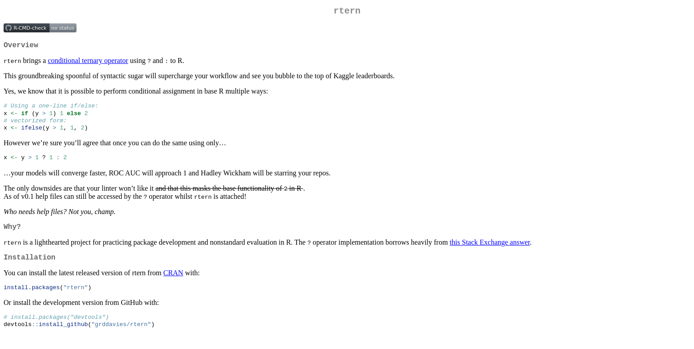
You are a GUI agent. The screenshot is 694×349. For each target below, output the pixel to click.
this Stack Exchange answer (490, 251)
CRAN (173, 283)
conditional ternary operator (88, 64)
